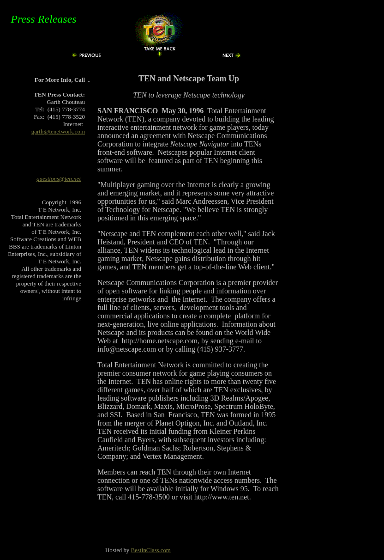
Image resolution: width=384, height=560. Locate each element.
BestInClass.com (150, 550)
